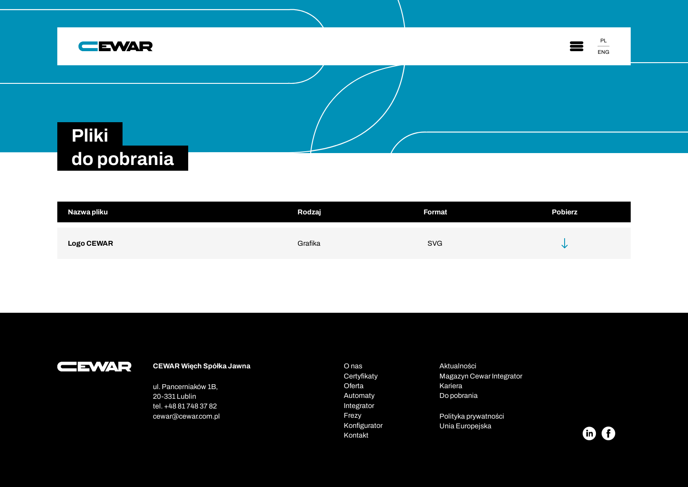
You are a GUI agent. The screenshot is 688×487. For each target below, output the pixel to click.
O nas (353, 366)
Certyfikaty (361, 376)
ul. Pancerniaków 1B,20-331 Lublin (185, 391)
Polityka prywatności (471, 416)
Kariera (450, 386)
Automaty (359, 395)
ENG (604, 52)
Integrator (359, 405)
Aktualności (457, 366)
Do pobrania (458, 395)
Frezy (352, 415)
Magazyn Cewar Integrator (480, 376)
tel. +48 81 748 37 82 (185, 406)
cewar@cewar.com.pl (186, 416)
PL (603, 40)
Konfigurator (363, 425)
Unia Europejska (465, 426)
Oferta (354, 386)
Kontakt (356, 435)
